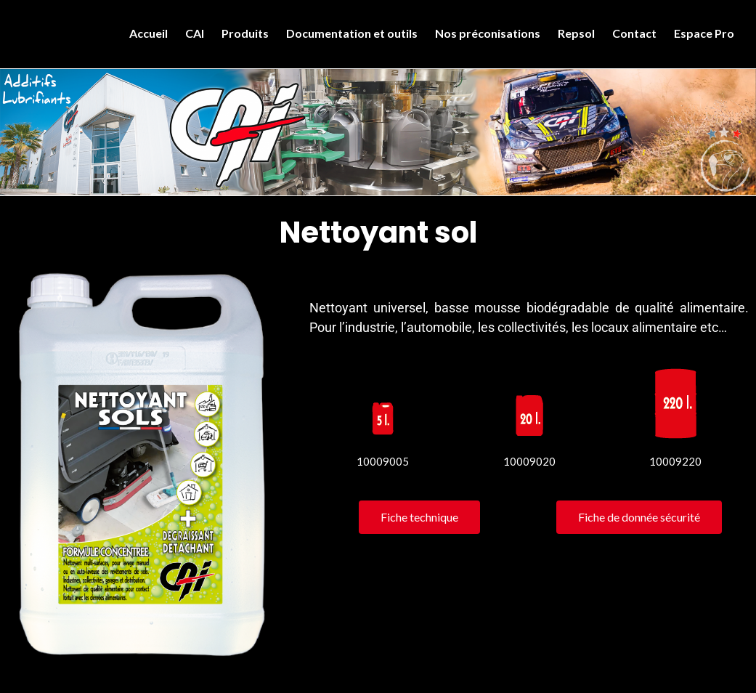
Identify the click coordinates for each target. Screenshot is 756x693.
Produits (245, 33)
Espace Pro (704, 33)
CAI (194, 33)
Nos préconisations (487, 33)
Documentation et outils (352, 33)
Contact (634, 33)
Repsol (576, 33)
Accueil (148, 33)
